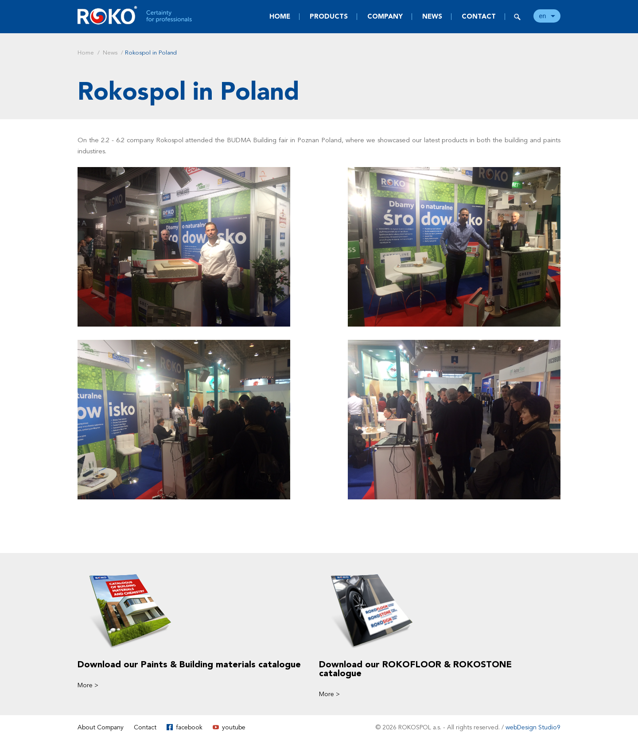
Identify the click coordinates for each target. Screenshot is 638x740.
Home (279, 16)
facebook (189, 727)
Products (329, 16)
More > (88, 685)
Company (385, 16)
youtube (233, 727)
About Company (101, 727)
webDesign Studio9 (533, 727)
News (432, 16)
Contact (479, 16)
